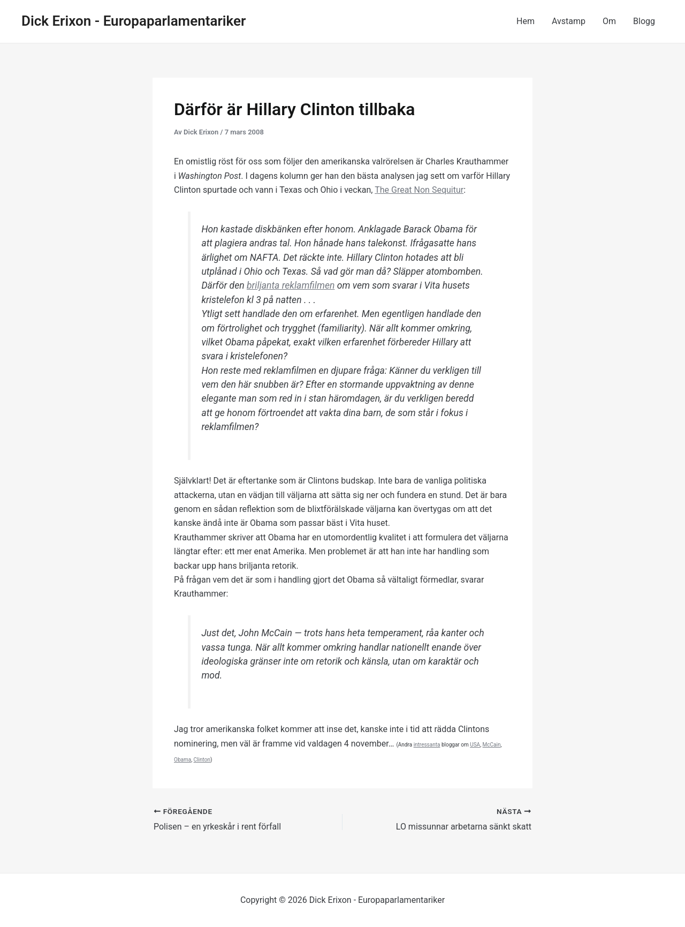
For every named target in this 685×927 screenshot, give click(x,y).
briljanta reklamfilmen (290, 285)
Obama (182, 760)
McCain (492, 745)
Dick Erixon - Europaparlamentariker (133, 21)
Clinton (202, 760)
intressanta (427, 745)
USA (475, 745)
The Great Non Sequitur (419, 190)
